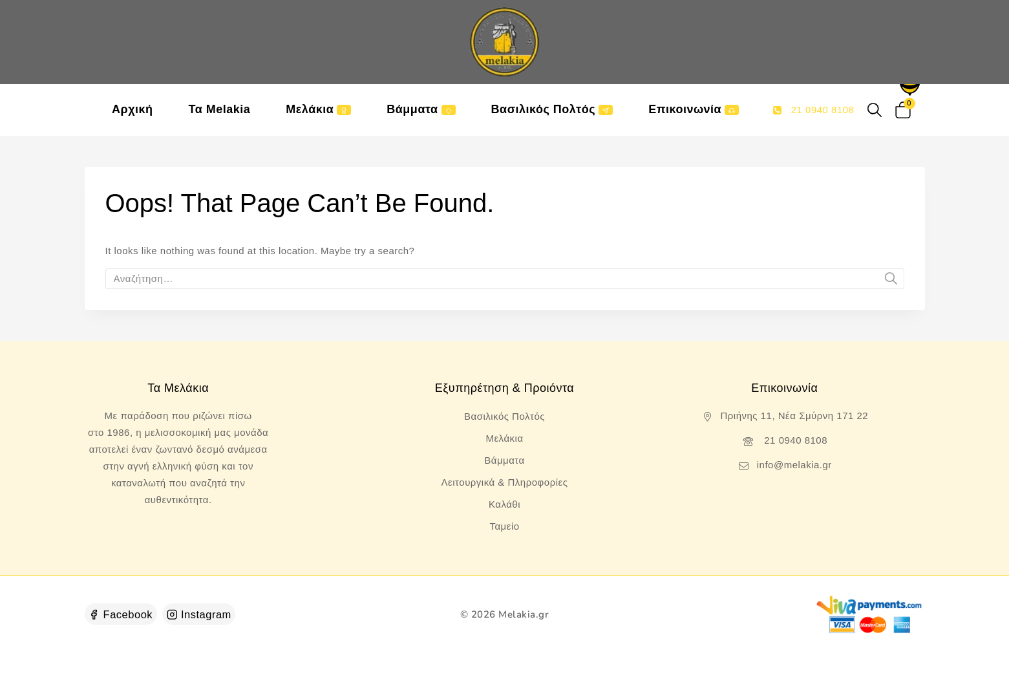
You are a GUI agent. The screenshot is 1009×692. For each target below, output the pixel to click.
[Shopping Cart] (905, 110)
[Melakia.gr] (505, 42)
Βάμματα (421, 109)
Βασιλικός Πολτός (552, 109)
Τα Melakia (220, 109)
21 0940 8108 (794, 440)
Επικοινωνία (693, 109)
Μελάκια (318, 109)
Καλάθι (504, 504)
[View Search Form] (874, 110)
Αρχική (132, 109)
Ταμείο (504, 526)
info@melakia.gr (794, 464)
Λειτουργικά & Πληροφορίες (504, 482)
